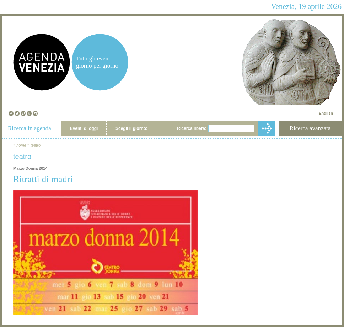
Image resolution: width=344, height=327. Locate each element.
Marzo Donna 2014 (30, 168)
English (326, 113)
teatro (36, 145)
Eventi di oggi (84, 128)
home (21, 145)
